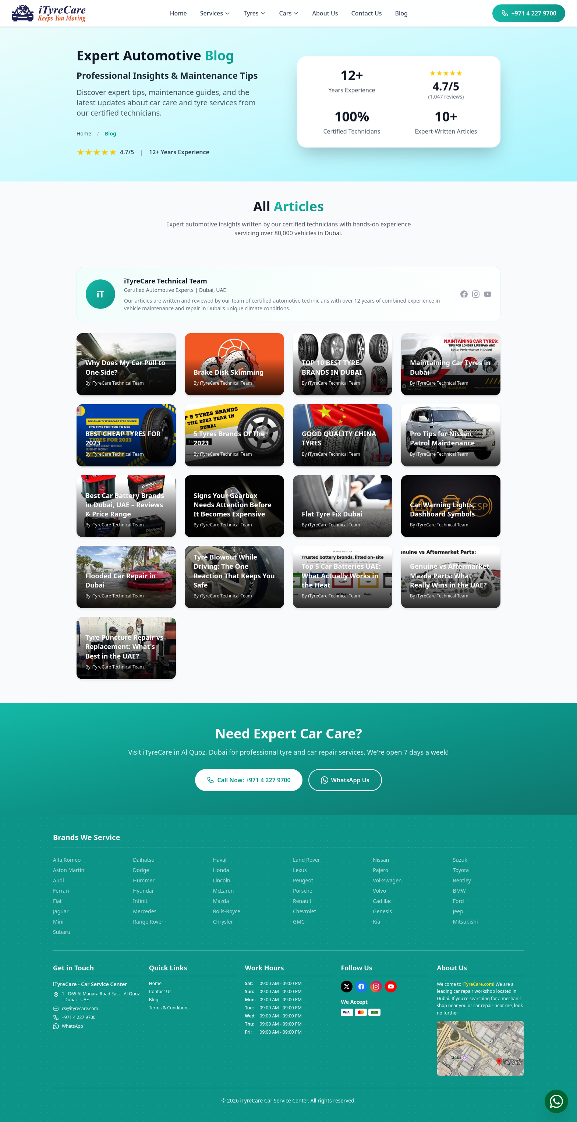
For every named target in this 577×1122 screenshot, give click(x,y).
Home (178, 13)
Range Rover (148, 921)
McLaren (223, 890)
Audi (58, 880)
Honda (221, 870)
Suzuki (461, 859)
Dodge (141, 870)
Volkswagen (387, 880)
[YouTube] (391, 986)
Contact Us (366, 13)
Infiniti (141, 900)
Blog (401, 13)
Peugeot (303, 880)
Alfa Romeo (67, 859)
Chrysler (223, 921)
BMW (459, 890)
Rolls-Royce (226, 911)
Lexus (300, 870)
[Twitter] (347, 986)
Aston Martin (68, 870)
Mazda (221, 900)
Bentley (462, 880)
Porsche (302, 890)
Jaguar (61, 911)
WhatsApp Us (345, 780)
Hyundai (143, 890)
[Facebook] (361, 986)
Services (215, 13)
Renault (302, 900)
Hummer (144, 880)
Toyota (461, 870)
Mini (58, 921)
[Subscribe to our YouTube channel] (487, 294)
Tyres (255, 13)
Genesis (382, 911)
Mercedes (144, 911)
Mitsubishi (465, 921)
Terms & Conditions (169, 1008)
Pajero (380, 870)
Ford (458, 900)
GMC (299, 921)
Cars (289, 13)
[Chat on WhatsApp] (556, 1101)
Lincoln (221, 880)
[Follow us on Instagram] (475, 294)
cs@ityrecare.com (80, 1009)
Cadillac (382, 900)
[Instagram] (376, 986)
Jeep (458, 911)
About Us (325, 13)
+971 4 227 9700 (528, 13)
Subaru (61, 931)
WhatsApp (72, 1026)
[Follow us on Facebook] (464, 294)
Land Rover (306, 859)
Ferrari (61, 890)
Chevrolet (304, 911)
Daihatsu (144, 859)
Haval (220, 859)
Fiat (57, 900)
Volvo (379, 890)
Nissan (381, 859)
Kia (376, 921)
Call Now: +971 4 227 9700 (248, 780)
